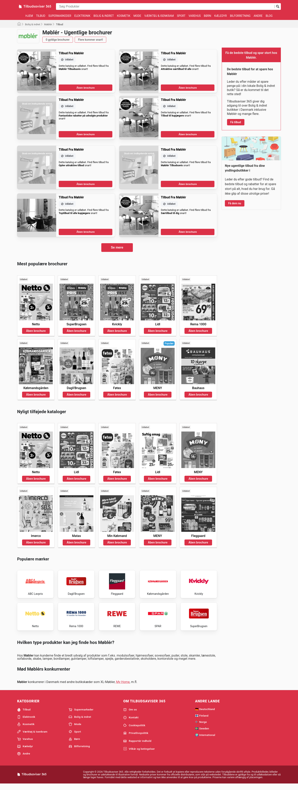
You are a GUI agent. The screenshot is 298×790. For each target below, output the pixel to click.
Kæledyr (220, 15)
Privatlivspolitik (135, 738)
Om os (130, 715)
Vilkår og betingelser (139, 754)
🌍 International (205, 740)
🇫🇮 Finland (202, 720)
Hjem (29, 15)
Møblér (48, 24)
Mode (137, 15)
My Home (123, 687)
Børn (207, 15)
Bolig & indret (103, 15)
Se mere (117, 247)
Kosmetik (123, 15)
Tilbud (40, 15)
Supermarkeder (59, 15)
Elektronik (82, 15)
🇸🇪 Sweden (202, 734)
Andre (258, 15)
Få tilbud (235, 122)
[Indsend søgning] (278, 6)
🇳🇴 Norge (201, 727)
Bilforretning (240, 15)
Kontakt (130, 723)
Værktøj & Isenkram (159, 15)
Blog (269, 15)
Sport (181, 15)
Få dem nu (234, 203)
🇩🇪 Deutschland (205, 714)
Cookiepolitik (134, 731)
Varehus (195, 15)
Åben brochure (85, 87)
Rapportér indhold (137, 746)
